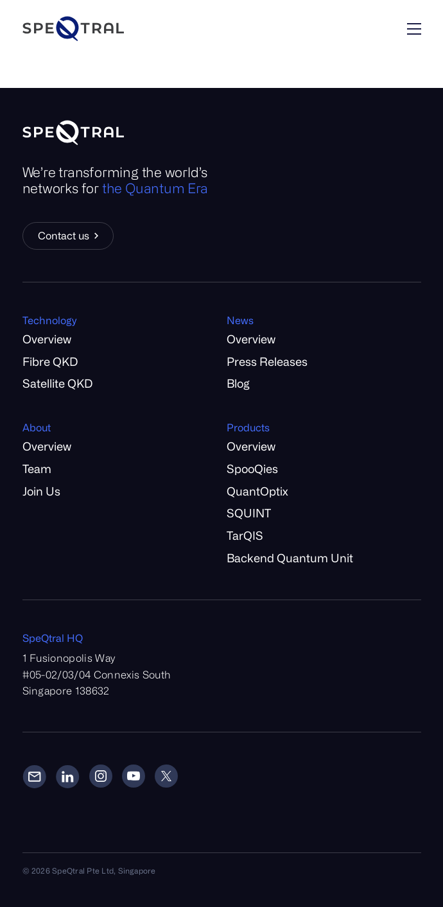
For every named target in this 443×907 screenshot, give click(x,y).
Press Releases (267, 361)
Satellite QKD (57, 383)
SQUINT (249, 512)
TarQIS (245, 535)
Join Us (41, 491)
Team (36, 468)
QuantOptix (257, 491)
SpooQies (252, 468)
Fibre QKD (50, 361)
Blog (238, 383)
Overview (46, 339)
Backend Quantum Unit (290, 557)
